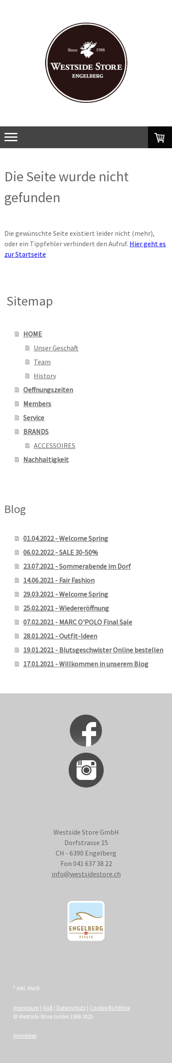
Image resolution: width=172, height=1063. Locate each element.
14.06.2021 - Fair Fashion (59, 580)
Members (37, 403)
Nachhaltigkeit (46, 459)
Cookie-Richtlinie (110, 1007)
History (45, 375)
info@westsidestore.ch (86, 873)
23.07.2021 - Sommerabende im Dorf (77, 566)
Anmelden (25, 1035)
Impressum (26, 1007)
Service (33, 417)
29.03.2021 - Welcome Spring (65, 594)
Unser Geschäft (56, 347)
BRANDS (36, 431)
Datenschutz (71, 1007)
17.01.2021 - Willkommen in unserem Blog (85, 663)
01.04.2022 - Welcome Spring (65, 538)
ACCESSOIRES (54, 445)
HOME (32, 333)
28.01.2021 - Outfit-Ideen (60, 636)
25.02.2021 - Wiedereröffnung (66, 608)
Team (42, 361)
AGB (48, 1007)
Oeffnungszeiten (48, 389)
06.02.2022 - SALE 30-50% (60, 552)
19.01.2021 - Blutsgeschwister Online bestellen (93, 649)
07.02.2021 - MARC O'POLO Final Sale (77, 622)
